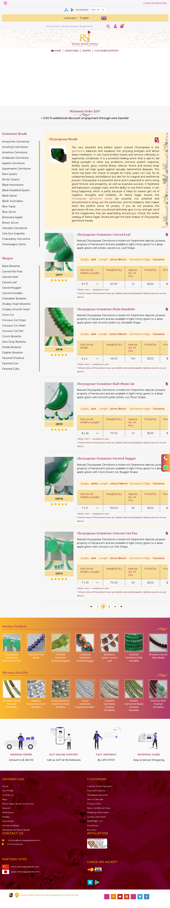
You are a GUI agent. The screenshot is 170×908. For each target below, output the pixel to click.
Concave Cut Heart (13, 325)
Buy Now (92, 829)
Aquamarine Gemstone (16, 168)
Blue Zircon (9, 211)
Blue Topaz (9, 206)
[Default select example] (98, 10)
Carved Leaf (9, 282)
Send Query (8, 812)
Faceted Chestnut (13, 358)
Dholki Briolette (11, 347)
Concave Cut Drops (14, 320)
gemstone (78, 151)
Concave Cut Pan (12, 331)
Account (6, 808)
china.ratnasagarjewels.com (20, 867)
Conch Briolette (11, 336)
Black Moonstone (13, 184)
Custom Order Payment (99, 786)
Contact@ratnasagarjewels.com (21, 840)
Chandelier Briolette (14, 298)
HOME (56, 50)
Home (5, 786)
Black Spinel (9, 195)
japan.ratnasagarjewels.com (20, 872)
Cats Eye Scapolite (13, 233)
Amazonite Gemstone (15, 141)
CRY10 (59, 498)
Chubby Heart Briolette (16, 304)
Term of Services (95, 799)
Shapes (5, 816)
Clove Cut (8, 314)
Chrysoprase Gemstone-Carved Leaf (103, 234)
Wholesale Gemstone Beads (16, 829)
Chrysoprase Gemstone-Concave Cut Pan (107, 533)
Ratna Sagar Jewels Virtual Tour (18, 803)
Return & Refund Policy (99, 808)
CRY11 (59, 573)
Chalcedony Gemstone (16, 238)
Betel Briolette (11, 266)
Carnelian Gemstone (14, 228)
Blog (4, 799)
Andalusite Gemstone (15, 157)
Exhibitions (92, 825)
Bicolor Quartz (11, 179)
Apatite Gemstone (13, 163)
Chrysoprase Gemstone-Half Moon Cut (105, 384)
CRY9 (59, 424)
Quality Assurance (96, 816)
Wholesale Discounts (97, 795)
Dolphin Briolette (12, 352)
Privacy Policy (94, 803)
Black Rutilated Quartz (16, 190)
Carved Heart (10, 276)
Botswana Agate (12, 217)
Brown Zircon (10, 222)
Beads (10, 825)
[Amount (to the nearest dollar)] (75, 26)
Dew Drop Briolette (14, 341)
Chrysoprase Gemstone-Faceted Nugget (106, 458)
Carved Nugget (11, 287)
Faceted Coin (10, 363)
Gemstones (7, 821)
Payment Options (96, 790)
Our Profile (7, 790)
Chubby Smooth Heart (16, 309)
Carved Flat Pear (12, 271)
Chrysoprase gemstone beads (92, 198)
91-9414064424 (12, 844)
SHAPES (86, 50)
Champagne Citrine (14, 244)
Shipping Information (98, 812)
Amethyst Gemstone (15, 147)
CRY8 (59, 349)
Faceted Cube (10, 368)
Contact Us (7, 795)
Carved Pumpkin (12, 293)
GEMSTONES (72, 50)
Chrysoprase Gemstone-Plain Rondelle (106, 309)
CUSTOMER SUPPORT (107, 50)
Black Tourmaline (12, 201)
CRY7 (59, 274)
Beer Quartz (9, 174)
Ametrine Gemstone (14, 152)
